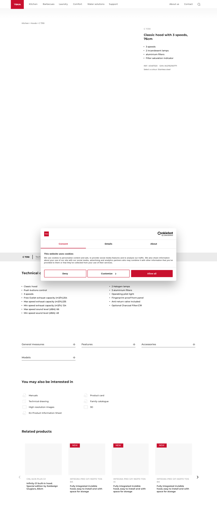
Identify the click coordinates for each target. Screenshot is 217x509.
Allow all (151, 273)
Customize (108, 273)
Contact (188, 4)
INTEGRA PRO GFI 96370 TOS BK (86, 480)
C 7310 (26, 257)
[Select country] (204, 4)
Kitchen (33, 4)
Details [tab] (108, 244)
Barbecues (48, 4)
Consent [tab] (63, 244)
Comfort (77, 4)
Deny (65, 273)
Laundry (63, 4)
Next (197, 477)
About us (174, 4)
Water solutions (95, 4)
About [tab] (153, 244)
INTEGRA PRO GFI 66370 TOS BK (173, 480)
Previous (19, 477)
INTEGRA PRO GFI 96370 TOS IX (129, 480)
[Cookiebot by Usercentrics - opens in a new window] (160, 234)
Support (113, 4)
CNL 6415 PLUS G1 (36, 479)
